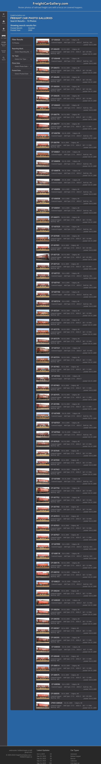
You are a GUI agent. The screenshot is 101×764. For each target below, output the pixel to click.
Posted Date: (16, 70)
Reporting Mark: (18, 49)
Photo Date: (16, 63)
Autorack (74, 754)
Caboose (74, 761)
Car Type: (15, 56)
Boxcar (73, 758)
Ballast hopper (76, 756)
